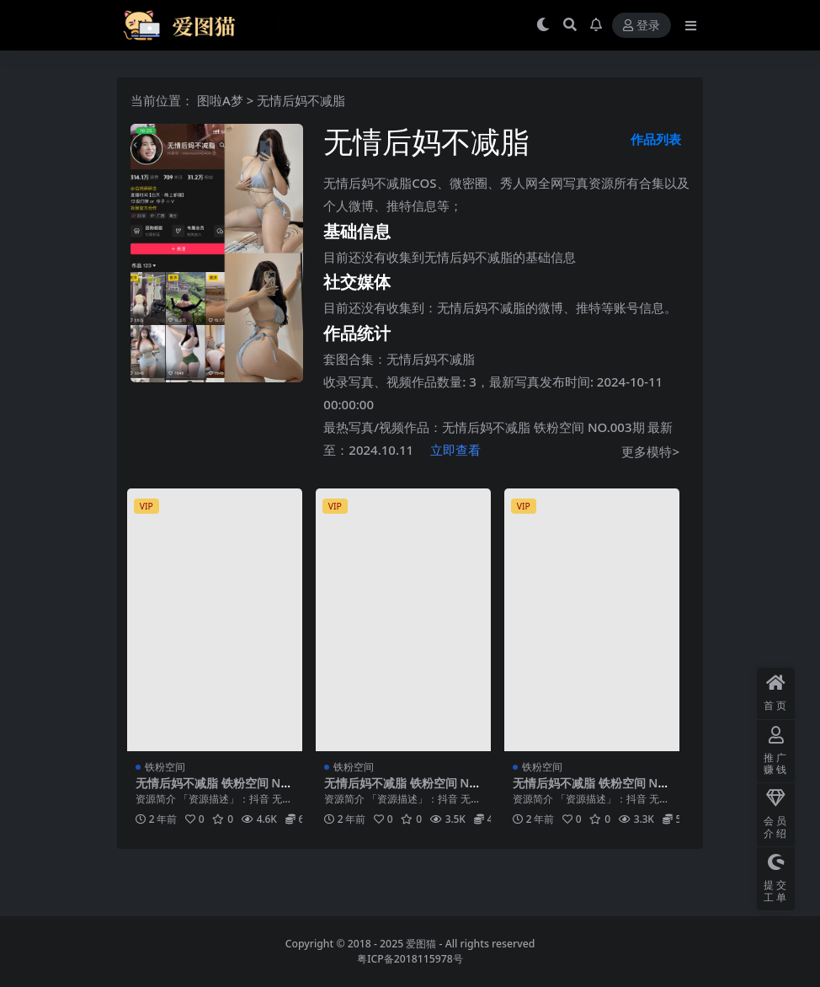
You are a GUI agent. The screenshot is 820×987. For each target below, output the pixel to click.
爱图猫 (421, 943)
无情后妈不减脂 (430, 358)
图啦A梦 (220, 100)
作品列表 (656, 139)
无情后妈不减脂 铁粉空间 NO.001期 (591, 790)
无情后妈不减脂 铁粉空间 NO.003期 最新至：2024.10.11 (214, 790)
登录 (641, 25)
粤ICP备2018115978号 (410, 959)
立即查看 (455, 449)
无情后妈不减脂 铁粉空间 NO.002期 (403, 790)
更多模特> (650, 451)
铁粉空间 (165, 767)
